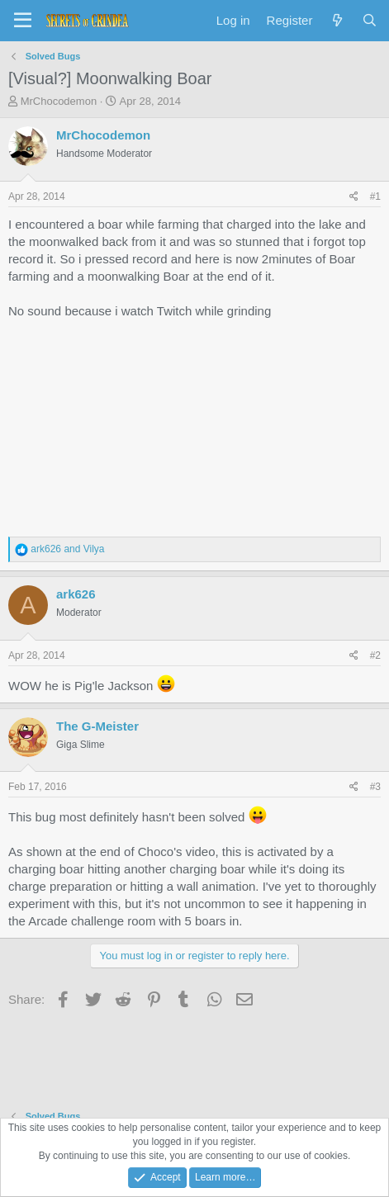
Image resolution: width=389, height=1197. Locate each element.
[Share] (354, 196)
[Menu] (22, 20)
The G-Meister (97, 726)
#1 (375, 196)
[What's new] (336, 20)
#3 (375, 786)
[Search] (369, 20)
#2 (375, 655)
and (67, 549)
